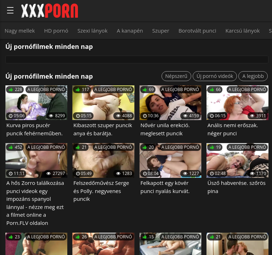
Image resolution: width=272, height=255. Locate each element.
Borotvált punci (197, 30)
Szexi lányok (93, 30)
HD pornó (56, 30)
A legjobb (253, 76)
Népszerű (176, 76)
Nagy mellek (20, 30)
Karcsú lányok (243, 30)
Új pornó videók (215, 76)
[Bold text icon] (10, 10)
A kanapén (130, 30)
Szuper (160, 30)
